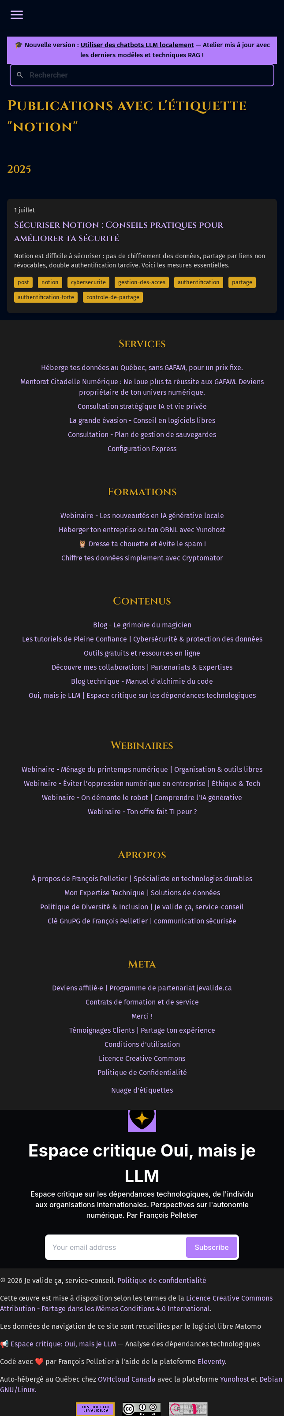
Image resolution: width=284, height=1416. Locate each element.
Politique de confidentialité (161, 1280)
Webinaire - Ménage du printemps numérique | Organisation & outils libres (142, 769)
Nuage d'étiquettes (142, 1090)
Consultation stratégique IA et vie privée (142, 406)
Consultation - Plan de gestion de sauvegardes (142, 434)
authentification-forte (46, 297)
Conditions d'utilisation (142, 1044)
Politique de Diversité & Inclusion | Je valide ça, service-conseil (142, 907)
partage (242, 282)
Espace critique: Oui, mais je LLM (63, 1344)
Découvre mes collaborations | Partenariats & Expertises (142, 667)
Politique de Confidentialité (142, 1072)
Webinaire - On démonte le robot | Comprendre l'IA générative (142, 797)
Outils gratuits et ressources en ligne (142, 653)
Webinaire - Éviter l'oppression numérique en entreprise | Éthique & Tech (142, 783)
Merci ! (142, 1016)
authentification (199, 282)
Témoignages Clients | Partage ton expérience (142, 1030)
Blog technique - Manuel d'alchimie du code (142, 681)
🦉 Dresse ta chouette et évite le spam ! (142, 544)
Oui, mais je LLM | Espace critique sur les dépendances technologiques (142, 695)
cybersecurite (88, 282)
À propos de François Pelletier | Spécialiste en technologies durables (142, 879)
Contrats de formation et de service (142, 1002)
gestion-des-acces (141, 282)
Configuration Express (142, 449)
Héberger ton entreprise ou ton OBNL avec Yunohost (142, 530)
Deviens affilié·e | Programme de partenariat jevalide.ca (142, 988)
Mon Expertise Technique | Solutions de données (142, 893)
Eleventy (211, 1361)
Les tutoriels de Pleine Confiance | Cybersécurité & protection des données (142, 639)
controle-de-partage (112, 297)
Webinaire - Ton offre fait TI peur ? (142, 812)
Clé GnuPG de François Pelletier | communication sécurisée (142, 921)
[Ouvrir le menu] (16, 14)
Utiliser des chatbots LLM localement (137, 45)
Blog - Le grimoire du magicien (142, 625)
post (23, 282)
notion (50, 282)
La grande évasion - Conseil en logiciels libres (142, 420)
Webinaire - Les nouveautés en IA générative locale (142, 516)
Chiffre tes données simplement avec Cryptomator (142, 558)
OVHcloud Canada (127, 1379)
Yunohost (234, 1379)
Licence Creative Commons (142, 1058)
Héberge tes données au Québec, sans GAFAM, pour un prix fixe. (142, 367)
